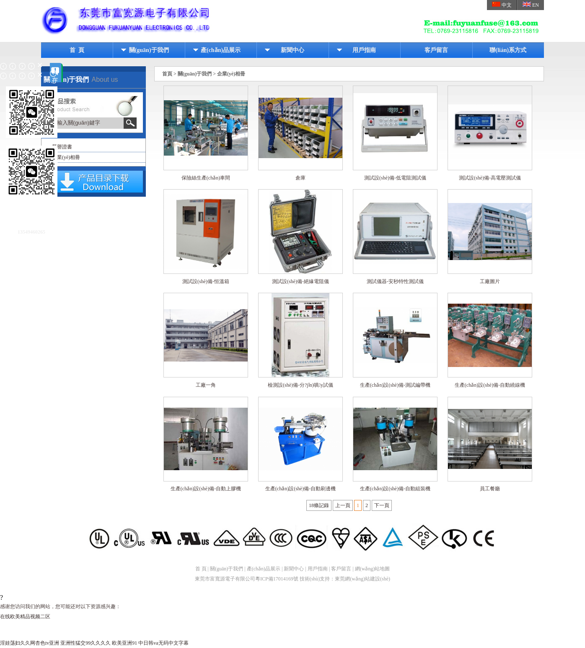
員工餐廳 (490, 489)
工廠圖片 (490, 282)
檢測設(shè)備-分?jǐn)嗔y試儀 (300, 385)
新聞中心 (292, 50)
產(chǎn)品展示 (221, 50)
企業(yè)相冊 (66, 157)
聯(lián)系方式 (507, 50)
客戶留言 (436, 50)
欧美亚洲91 (124, 643)
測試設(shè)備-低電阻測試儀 (395, 178)
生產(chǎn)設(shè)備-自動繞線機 (490, 385)
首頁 (167, 74)
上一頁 (342, 505)
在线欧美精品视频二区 (25, 616)
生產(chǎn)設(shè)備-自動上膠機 (206, 489)
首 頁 (77, 50)
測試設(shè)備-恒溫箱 (205, 282)
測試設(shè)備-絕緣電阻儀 (300, 282)
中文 (502, 5)
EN (531, 5)
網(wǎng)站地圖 (372, 569)
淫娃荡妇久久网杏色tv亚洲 (29, 643)
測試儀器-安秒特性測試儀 (395, 282)
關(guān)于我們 (149, 50)
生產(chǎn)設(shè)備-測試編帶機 (395, 385)
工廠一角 (206, 385)
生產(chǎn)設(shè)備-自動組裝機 (395, 489)
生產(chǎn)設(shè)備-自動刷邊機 (300, 489)
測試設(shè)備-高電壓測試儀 (490, 178)
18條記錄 (319, 505)
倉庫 (300, 178)
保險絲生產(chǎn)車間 (205, 178)
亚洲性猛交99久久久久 (85, 643)
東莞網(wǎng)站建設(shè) (362, 579)
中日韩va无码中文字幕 (163, 643)
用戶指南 (364, 50)
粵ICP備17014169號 (276, 579)
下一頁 (381, 505)
